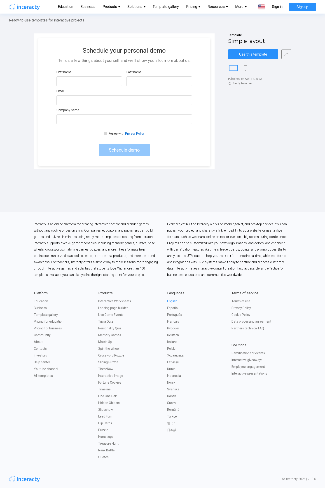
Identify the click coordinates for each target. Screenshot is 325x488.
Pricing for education (48, 321)
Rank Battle (106, 450)
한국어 (172, 423)
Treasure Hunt (108, 443)
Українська (175, 355)
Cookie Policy (240, 315)
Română (173, 409)
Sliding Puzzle (108, 362)
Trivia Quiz (105, 321)
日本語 (172, 430)
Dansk (171, 396)
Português (174, 315)
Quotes (103, 457)
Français (173, 321)
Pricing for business (48, 328)
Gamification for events (248, 353)
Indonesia (174, 376)
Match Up (105, 342)
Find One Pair (107, 396)
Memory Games (109, 335)
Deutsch (173, 335)
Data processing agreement (251, 321)
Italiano (172, 342)
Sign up (302, 7)
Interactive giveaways (246, 360)
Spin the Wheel (108, 348)
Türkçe (172, 416)
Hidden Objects (109, 403)
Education (65, 7)
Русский (173, 328)
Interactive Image (110, 376)
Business (87, 7)
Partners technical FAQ (247, 328)
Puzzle (103, 430)
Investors (40, 355)
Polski (171, 348)
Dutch (171, 369)
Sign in (277, 7)
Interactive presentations (249, 373)
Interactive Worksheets (114, 301)
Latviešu (173, 362)
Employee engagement (248, 366)
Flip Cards (105, 423)
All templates (43, 376)
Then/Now (105, 369)
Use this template (253, 54)
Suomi (171, 403)
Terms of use (240, 301)
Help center (42, 362)
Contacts (40, 348)
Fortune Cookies (109, 382)
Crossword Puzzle (111, 355)
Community (42, 335)
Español (172, 308)
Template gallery (166, 7)
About (38, 342)
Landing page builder (113, 308)
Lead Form (105, 416)
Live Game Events (111, 315)
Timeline (104, 389)
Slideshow (105, 409)
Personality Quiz (110, 328)
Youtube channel (46, 369)
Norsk (171, 382)
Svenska (173, 389)
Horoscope (106, 437)
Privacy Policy (241, 308)
